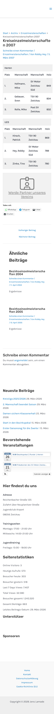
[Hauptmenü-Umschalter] (51, 8)
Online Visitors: (11, 565)
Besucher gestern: (13, 581)
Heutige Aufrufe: (12, 570)
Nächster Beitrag (27, 237)
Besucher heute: (12, 576)
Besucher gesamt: (13, 598)
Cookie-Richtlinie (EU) (27, 686)
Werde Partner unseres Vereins (27, 188)
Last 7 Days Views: (13, 587)
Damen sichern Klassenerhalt (19, 413)
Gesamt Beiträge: (13, 604)
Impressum (27, 682)
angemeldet (21, 360)
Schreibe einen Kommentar (18, 50)
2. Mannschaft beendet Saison (19, 404)
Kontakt (27, 674)
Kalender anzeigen (42, 474)
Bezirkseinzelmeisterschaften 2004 (27, 273)
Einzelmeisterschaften (15, 54)
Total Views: (9, 592)
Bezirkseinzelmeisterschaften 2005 (27, 310)
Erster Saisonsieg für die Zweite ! (21, 428)
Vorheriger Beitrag (27, 230)
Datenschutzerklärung (27, 678)
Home (27, 670)
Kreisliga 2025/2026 (14, 398)
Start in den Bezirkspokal (17, 422)
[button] (5, 474)
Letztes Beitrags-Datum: (16, 609)
